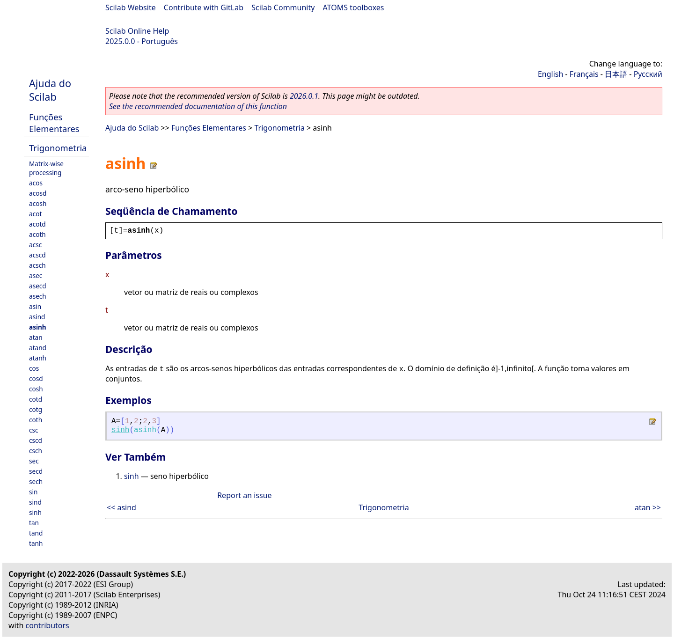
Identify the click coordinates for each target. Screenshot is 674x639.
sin (33, 491)
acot (35, 213)
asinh (37, 327)
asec (35, 275)
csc (33, 430)
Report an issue (244, 495)
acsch (37, 265)
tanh (36, 543)
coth (35, 419)
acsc (35, 244)
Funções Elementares (54, 122)
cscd (35, 440)
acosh (37, 203)
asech (37, 296)
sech (36, 481)
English (550, 74)
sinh (35, 512)
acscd (37, 254)
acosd (37, 193)
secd (36, 471)
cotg (35, 409)
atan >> (648, 507)
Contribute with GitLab (203, 7)
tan (34, 522)
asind (37, 316)
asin (35, 306)
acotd (37, 224)
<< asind (121, 507)
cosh (36, 388)
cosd (36, 378)
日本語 (616, 74)
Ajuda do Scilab (50, 89)
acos (36, 182)
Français (584, 74)
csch (35, 450)
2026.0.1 (304, 96)
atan (36, 337)
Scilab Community (283, 7)
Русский (648, 74)
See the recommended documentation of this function (198, 106)
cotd (35, 399)
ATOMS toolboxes (353, 7)
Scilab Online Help (137, 31)
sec (34, 460)
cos (34, 368)
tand (36, 533)
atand (37, 347)
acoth (37, 234)
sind (35, 502)
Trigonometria (58, 148)
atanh (37, 357)
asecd (37, 285)
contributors (47, 625)
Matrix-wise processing (46, 168)
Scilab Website (130, 7)
